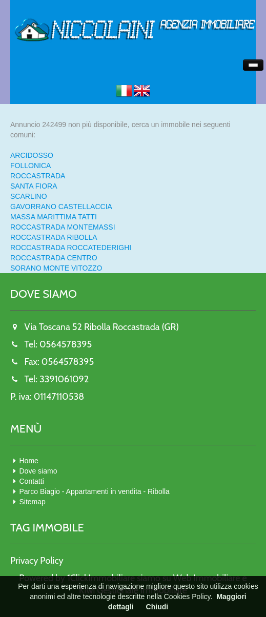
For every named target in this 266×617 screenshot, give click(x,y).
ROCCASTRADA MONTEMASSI (62, 227)
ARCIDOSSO (31, 155)
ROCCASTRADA (37, 176)
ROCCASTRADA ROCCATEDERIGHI (70, 247)
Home (28, 461)
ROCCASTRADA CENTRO (53, 258)
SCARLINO (28, 196)
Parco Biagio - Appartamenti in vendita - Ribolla (94, 491)
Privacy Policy (37, 560)
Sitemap (32, 502)
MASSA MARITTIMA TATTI (53, 217)
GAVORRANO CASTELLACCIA (61, 206)
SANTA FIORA (33, 186)
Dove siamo (38, 471)
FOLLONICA (30, 165)
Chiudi (157, 607)
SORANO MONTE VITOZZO (56, 268)
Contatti (31, 481)
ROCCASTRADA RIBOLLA (53, 237)
